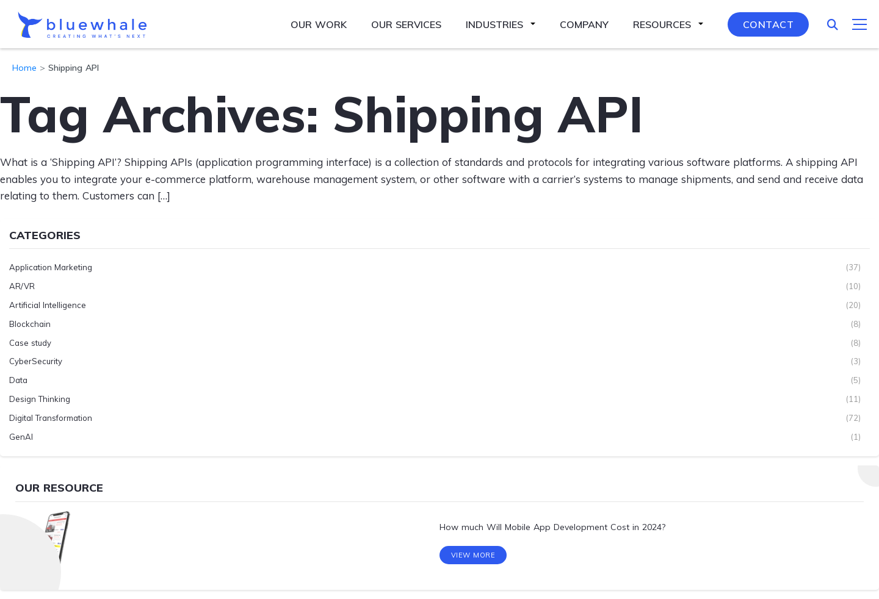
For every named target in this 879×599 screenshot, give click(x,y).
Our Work (319, 24)
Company (584, 24)
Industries (494, 24)
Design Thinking (39, 399)
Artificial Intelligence (47, 305)
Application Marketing (50, 267)
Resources (662, 24)
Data (18, 380)
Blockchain (30, 324)
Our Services (406, 24)
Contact (768, 24)
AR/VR (22, 286)
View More (473, 555)
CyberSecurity (35, 361)
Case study (30, 343)
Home (24, 67)
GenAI (21, 437)
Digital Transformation (50, 418)
